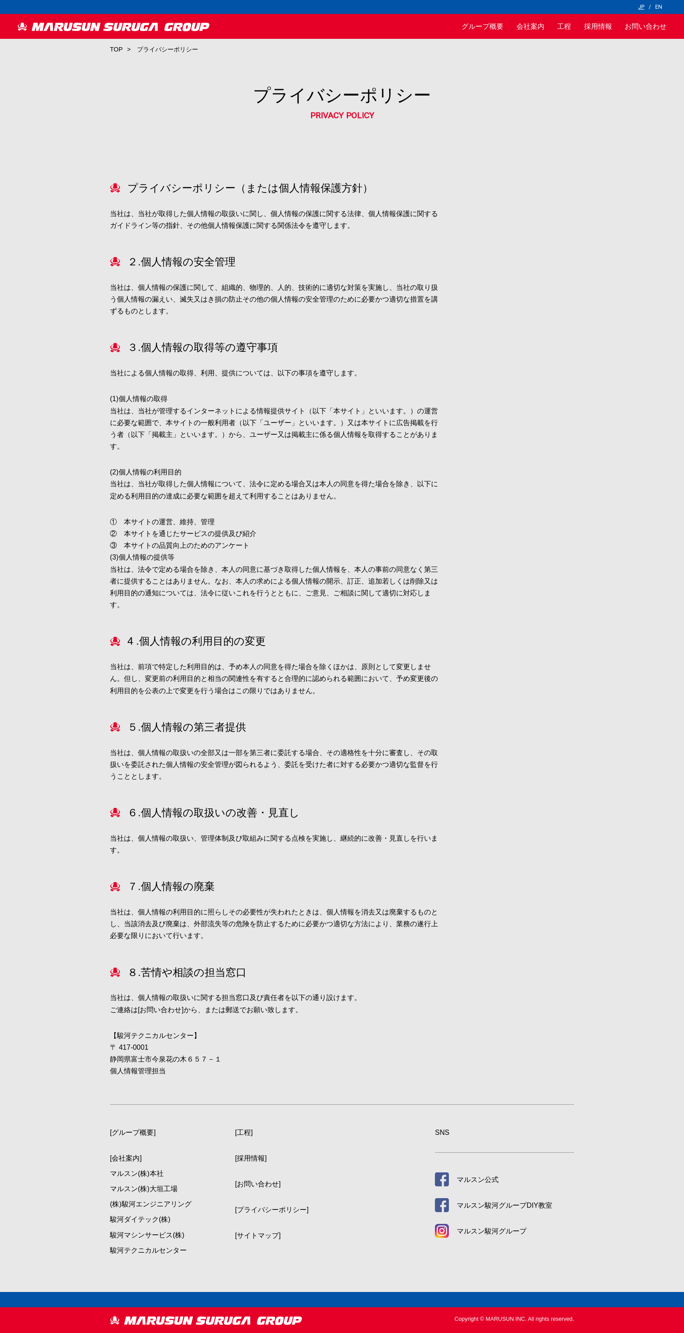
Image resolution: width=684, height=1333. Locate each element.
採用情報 (598, 26)
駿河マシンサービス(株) (147, 1235)
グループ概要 (482, 26)
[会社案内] (126, 1158)
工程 (564, 26)
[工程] (244, 1132)
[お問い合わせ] (161, 1009)
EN (658, 6)
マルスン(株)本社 (137, 1173)
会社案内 (530, 26)
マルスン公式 (478, 1179)
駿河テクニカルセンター (148, 1250)
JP (641, 6)
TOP (116, 49)
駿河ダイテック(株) (140, 1219)
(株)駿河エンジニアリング (151, 1204)
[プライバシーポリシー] (272, 1209)
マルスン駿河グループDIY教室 (504, 1205)
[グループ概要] (133, 1132)
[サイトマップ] (258, 1235)
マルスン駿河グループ (492, 1231)
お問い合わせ (646, 26)
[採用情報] (251, 1158)
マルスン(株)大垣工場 (144, 1188)
